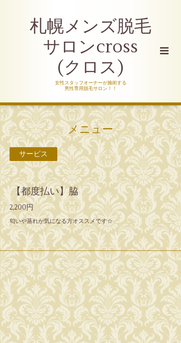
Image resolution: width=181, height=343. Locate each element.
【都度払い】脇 (44, 191)
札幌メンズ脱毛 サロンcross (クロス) (90, 47)
